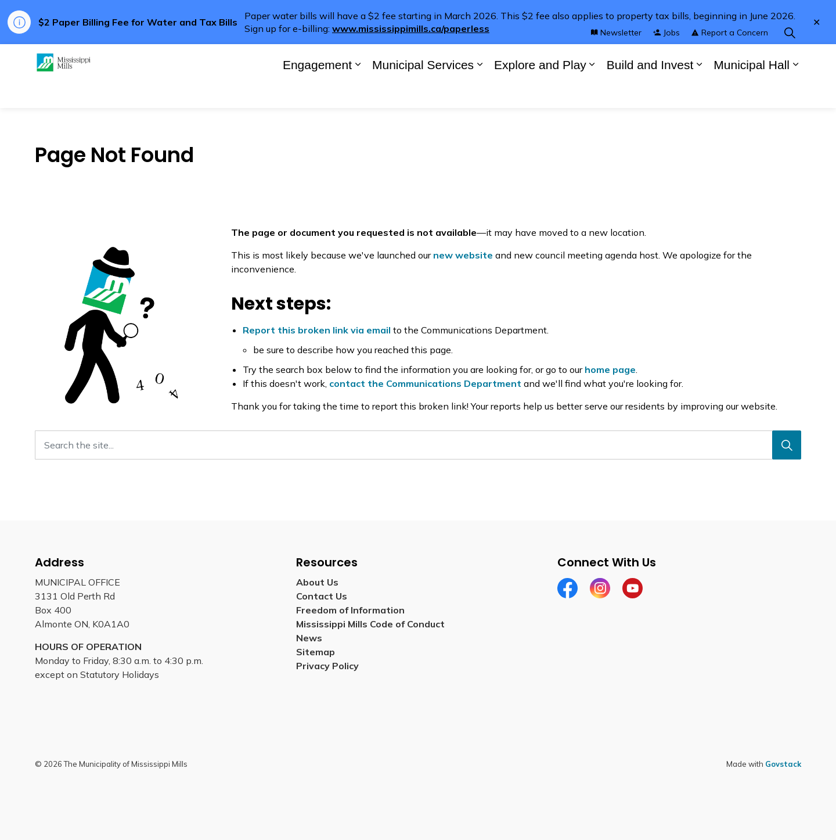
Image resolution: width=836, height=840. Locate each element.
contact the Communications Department (425, 383)
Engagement (317, 92)
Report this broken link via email (317, 330)
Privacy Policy (327, 666)
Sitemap (318, 652)
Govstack (783, 764)
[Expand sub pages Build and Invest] (699, 92)
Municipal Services (423, 92)
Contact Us (321, 596)
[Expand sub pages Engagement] (357, 92)
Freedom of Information (350, 610)
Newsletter (616, 60)
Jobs (666, 60)
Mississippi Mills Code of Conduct (370, 624)
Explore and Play (540, 92)
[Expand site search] (789, 60)
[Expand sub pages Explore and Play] (592, 92)
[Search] (786, 445)
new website (463, 255)
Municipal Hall (752, 92)
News (309, 638)
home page (610, 369)
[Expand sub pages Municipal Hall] (795, 92)
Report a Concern (729, 60)
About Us (317, 582)
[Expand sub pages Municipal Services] (479, 92)
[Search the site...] (418, 445)
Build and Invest (650, 92)
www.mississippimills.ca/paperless (410, 28)
